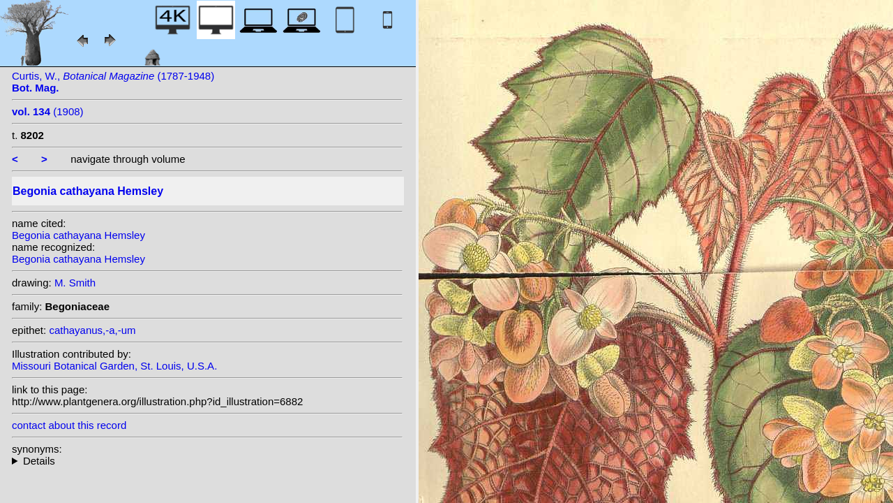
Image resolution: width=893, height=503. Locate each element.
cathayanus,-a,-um (92, 330)
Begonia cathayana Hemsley (78, 235)
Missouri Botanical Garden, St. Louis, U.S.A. (114, 366)
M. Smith (75, 283)
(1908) (48, 111)
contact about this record (69, 425)
